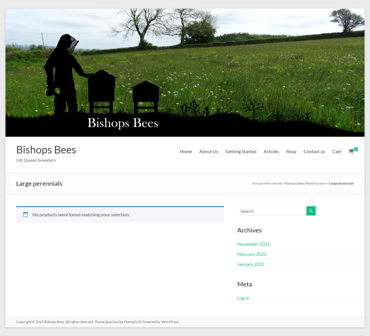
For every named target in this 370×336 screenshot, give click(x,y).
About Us (208, 151)
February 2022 (252, 254)
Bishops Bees (46, 149)
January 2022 (250, 264)
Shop (291, 151)
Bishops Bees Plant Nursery (305, 183)
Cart (336, 151)
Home (186, 151)
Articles (271, 151)
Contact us (314, 151)
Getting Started (240, 151)
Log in (243, 298)
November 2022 (253, 244)
